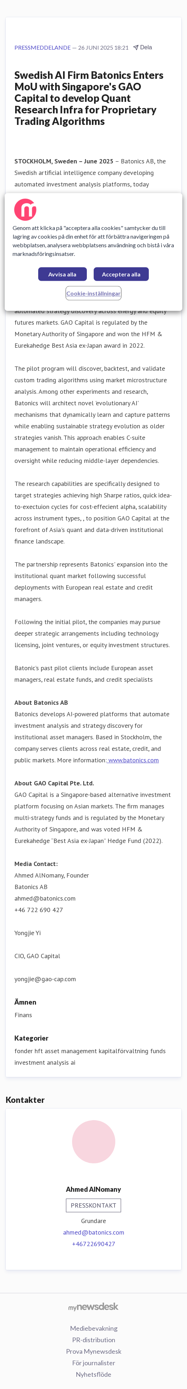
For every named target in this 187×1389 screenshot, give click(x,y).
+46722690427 (93, 1244)
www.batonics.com (133, 760)
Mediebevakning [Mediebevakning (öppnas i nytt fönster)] (93, 1328)
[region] (93, 252)
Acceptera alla (121, 274)
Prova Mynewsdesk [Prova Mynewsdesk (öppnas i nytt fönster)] (93, 1351)
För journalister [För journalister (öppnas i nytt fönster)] (93, 1363)
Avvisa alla (62, 274)
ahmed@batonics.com (93, 1232)
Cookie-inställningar (93, 293)
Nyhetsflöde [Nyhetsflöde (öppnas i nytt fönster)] (93, 1374)
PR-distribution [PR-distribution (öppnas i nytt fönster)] (93, 1340)
